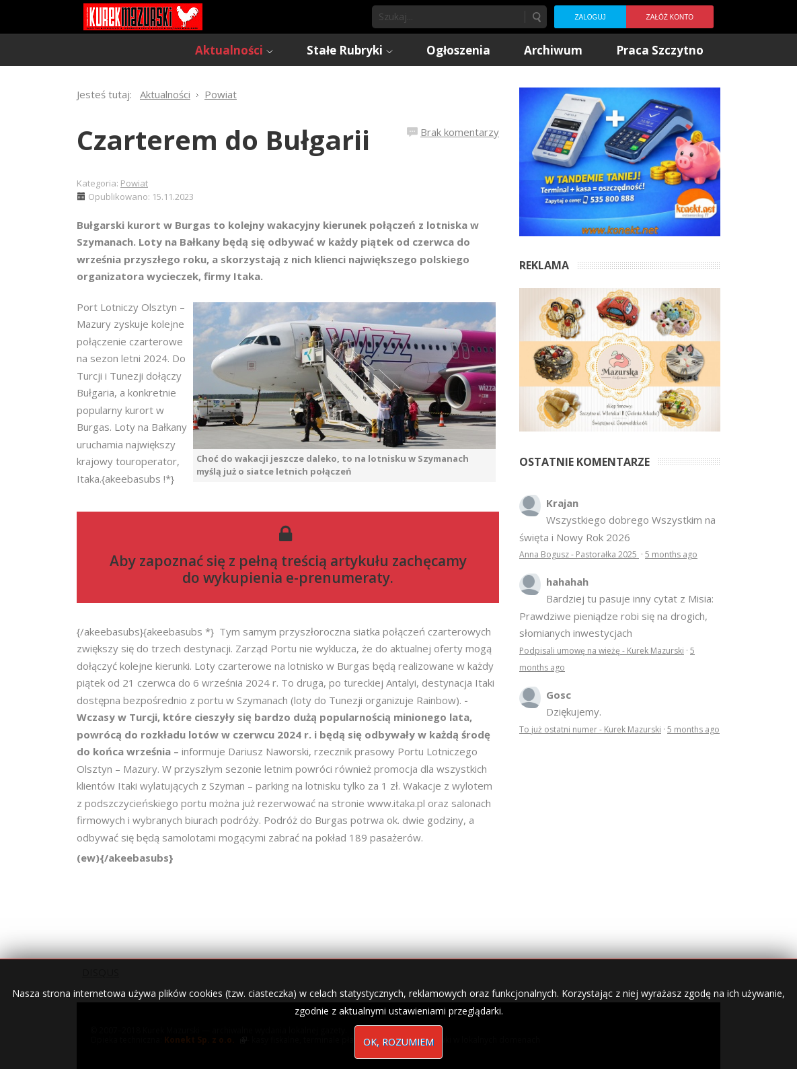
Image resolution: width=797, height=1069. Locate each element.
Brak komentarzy (459, 132)
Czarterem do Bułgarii (223, 139)
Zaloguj (589, 17)
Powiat (134, 183)
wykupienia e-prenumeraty (296, 577)
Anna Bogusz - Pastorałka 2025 (579, 554)
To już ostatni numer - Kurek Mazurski (590, 729)
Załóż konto (669, 17)
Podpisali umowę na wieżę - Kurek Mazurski (601, 650)
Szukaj (536, 16)
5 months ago (671, 554)
